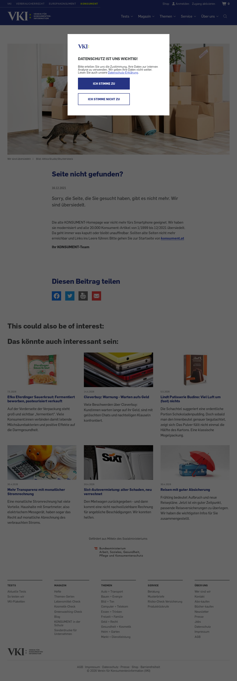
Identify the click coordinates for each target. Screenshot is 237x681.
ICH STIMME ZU (104, 83)
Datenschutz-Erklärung (123, 72)
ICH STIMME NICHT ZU (104, 99)
